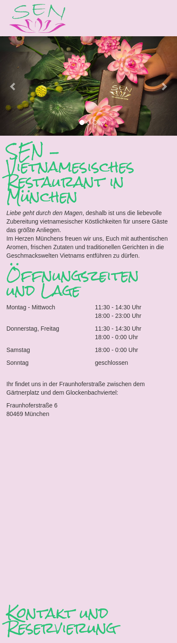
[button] (13, 86)
